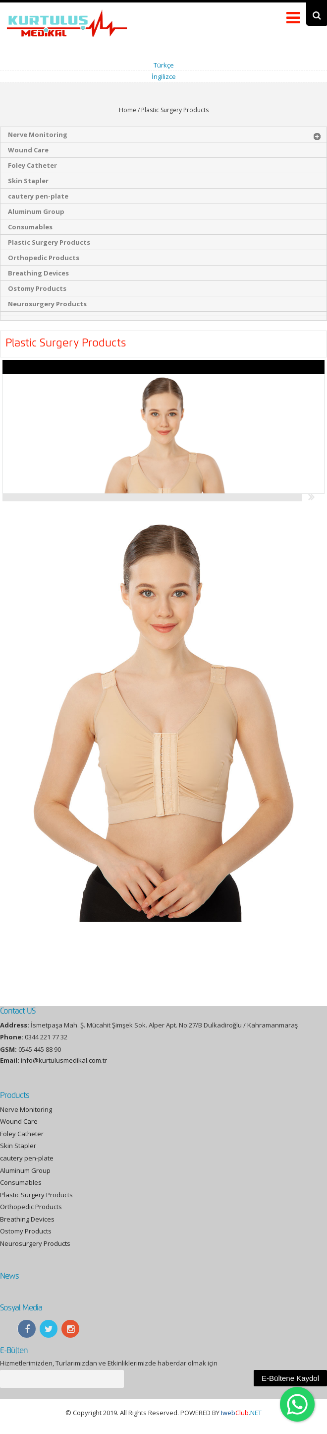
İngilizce (164, 76)
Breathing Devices (38, 273)
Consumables (30, 226)
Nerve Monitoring (37, 134)
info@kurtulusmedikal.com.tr (64, 1060)
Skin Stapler (28, 180)
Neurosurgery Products (47, 303)
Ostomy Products (37, 288)
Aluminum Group (36, 211)
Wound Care (28, 149)
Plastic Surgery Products (49, 242)
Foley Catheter (32, 165)
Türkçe (164, 65)
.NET (241, 1412)
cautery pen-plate (38, 196)
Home (127, 110)
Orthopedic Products (43, 257)
